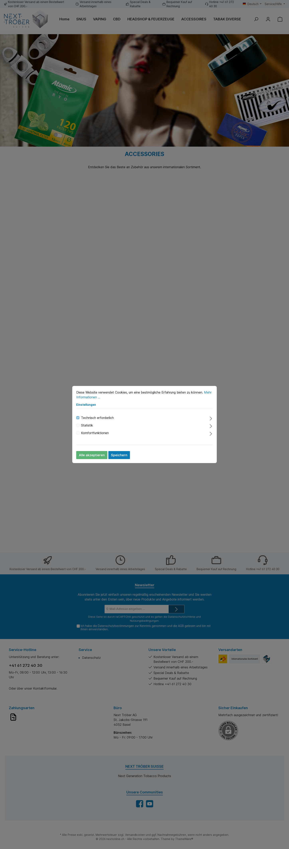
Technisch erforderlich (97, 418)
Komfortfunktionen (95, 433)
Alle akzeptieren (92, 455)
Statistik (87, 425)
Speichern (119, 455)
